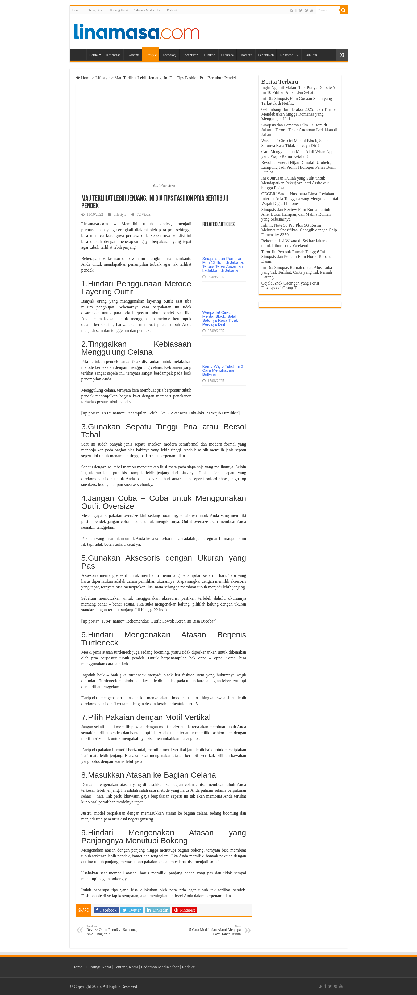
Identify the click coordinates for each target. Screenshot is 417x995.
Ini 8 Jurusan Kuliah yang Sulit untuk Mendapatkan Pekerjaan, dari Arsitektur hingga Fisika (295, 183)
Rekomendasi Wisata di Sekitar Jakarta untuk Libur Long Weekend (294, 243)
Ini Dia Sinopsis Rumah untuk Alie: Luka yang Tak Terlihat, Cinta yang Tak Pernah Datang (296, 272)
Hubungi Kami (95, 10)
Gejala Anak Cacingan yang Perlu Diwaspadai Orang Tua (290, 285)
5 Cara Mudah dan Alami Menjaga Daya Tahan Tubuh (213, 930)
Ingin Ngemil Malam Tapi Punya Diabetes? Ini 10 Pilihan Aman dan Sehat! (298, 90)
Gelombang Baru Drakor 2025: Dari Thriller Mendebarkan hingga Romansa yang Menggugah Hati (299, 114)
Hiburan (209, 55)
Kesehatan (113, 55)
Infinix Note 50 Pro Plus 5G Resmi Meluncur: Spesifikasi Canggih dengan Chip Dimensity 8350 (299, 230)
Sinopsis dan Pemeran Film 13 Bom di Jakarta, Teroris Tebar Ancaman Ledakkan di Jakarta (223, 264)
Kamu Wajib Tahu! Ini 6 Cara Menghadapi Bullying (222, 370)
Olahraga (227, 55)
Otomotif (246, 55)
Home (76, 10)
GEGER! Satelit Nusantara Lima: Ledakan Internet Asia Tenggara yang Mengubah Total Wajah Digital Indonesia (299, 199)
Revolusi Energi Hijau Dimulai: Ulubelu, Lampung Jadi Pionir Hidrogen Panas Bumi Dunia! (298, 167)
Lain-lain (310, 55)
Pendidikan (266, 55)
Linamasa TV (289, 55)
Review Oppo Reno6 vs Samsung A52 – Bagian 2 (114, 930)
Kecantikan (190, 55)
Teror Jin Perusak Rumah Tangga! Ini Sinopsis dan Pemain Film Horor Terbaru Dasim (296, 256)
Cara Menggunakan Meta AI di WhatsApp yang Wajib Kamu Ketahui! (297, 154)
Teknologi (169, 55)
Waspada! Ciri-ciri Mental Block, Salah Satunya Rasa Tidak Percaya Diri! (220, 318)
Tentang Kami (119, 10)
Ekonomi (132, 55)
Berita (93, 55)
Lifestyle (150, 55)
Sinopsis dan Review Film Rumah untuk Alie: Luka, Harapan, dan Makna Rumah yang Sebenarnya (296, 214)
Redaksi (172, 10)
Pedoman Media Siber (147, 10)
